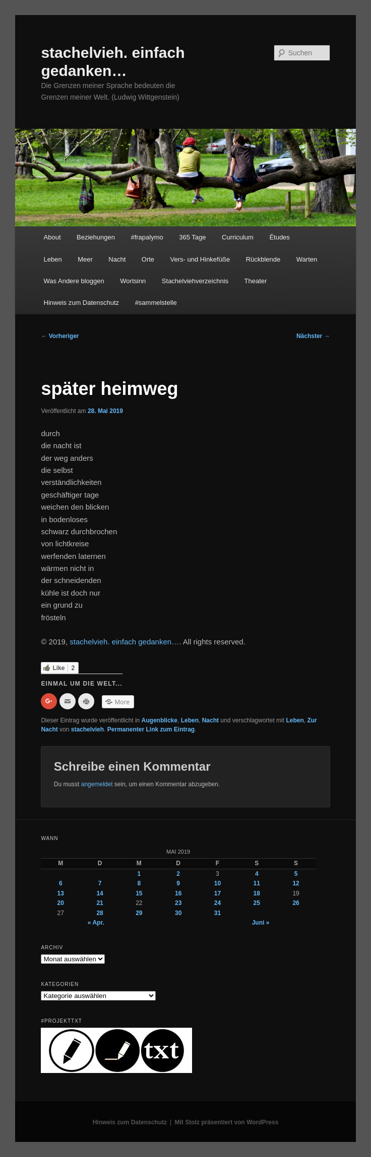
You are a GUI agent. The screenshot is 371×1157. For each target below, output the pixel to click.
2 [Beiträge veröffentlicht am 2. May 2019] (178, 873)
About (52, 237)
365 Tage (192, 237)
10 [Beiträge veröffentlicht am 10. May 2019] (217, 883)
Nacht (117, 259)
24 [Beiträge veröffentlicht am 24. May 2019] (217, 902)
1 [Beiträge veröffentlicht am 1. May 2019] (139, 873)
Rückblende (263, 259)
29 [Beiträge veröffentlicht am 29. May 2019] (139, 913)
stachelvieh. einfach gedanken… (124, 641)
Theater (255, 281)
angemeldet (97, 784)
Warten (306, 259)
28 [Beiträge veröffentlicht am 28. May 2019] (99, 913)
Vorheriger (60, 336)
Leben (53, 259)
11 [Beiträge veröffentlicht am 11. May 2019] (257, 883)
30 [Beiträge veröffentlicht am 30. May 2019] (178, 913)
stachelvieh (87, 729)
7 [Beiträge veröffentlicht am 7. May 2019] (100, 883)
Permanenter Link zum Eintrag (151, 729)
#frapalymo (147, 237)
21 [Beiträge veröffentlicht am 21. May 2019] (99, 902)
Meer (85, 259)
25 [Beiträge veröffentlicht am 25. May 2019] (257, 902)
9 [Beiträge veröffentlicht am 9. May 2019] (178, 883)
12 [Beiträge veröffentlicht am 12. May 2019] (295, 883)
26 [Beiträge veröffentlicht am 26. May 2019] (295, 902)
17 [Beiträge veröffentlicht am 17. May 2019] (217, 893)
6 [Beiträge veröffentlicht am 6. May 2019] (61, 883)
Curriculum (238, 237)
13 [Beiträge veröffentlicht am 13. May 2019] (60, 893)
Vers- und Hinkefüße (200, 259)
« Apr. (96, 922)
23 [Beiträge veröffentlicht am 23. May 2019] (178, 902)
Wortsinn (133, 281)
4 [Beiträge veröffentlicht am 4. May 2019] (257, 873)
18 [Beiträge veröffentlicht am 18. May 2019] (257, 893)
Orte (148, 259)
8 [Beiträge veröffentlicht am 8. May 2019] (139, 883)
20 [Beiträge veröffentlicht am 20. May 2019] (60, 902)
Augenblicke (159, 720)
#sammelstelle (156, 302)
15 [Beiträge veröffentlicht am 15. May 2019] (139, 893)
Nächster (313, 336)
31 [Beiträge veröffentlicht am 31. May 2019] (217, 913)
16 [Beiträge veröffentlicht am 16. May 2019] (178, 893)
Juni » (261, 922)
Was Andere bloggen (74, 281)
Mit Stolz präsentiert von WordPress (227, 1122)
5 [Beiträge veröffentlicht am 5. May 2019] (296, 873)
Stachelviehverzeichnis (195, 281)
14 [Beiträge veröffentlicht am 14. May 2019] (99, 893)
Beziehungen (96, 237)
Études (279, 237)
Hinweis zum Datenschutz (81, 302)
